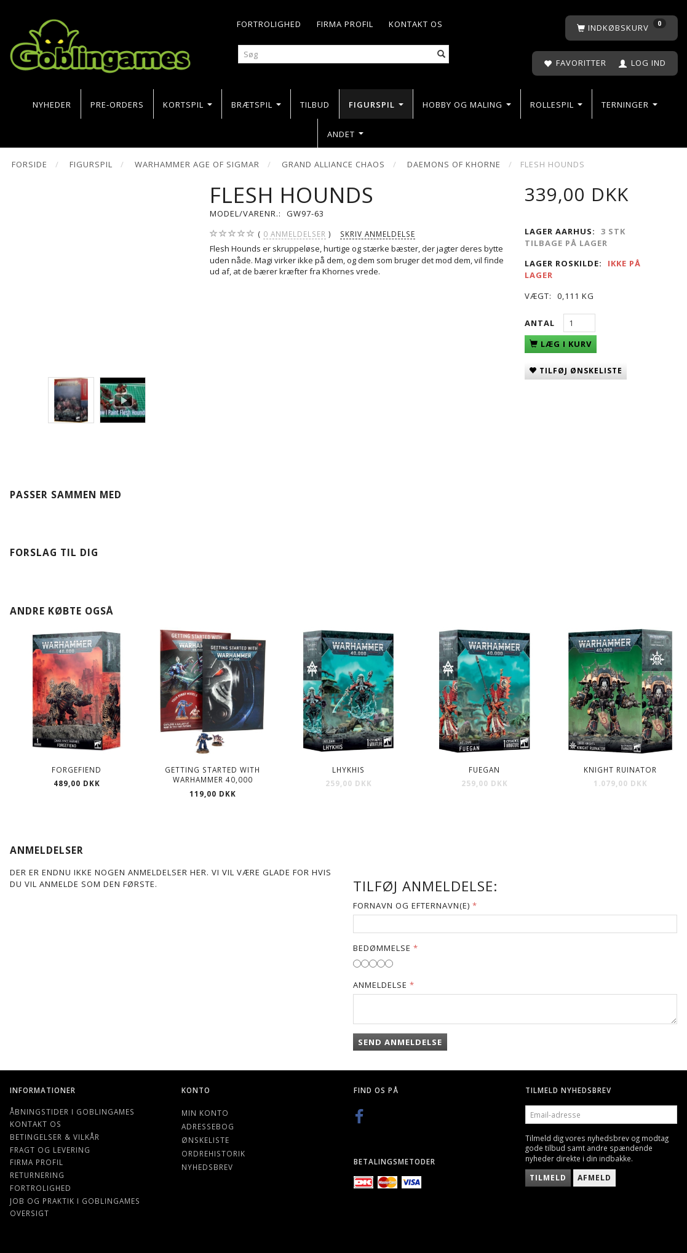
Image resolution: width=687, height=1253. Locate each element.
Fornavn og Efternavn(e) (411, 905)
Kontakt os (416, 24)
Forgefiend (76, 769)
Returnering (37, 1175)
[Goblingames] (100, 43)
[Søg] (441, 54)
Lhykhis (348, 769)
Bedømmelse (382, 947)
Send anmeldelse (400, 1042)
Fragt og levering (50, 1150)
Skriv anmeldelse (377, 234)
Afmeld (594, 1177)
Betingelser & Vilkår (55, 1137)
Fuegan (484, 769)
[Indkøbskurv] (621, 28)
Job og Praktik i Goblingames (75, 1201)
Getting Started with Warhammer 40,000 (212, 775)
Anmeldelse (380, 984)
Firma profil (345, 24)
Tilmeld (548, 1177)
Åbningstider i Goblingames (72, 1111)
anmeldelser (294, 234)
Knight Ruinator (620, 769)
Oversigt (29, 1213)
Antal (541, 322)
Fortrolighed (269, 24)
